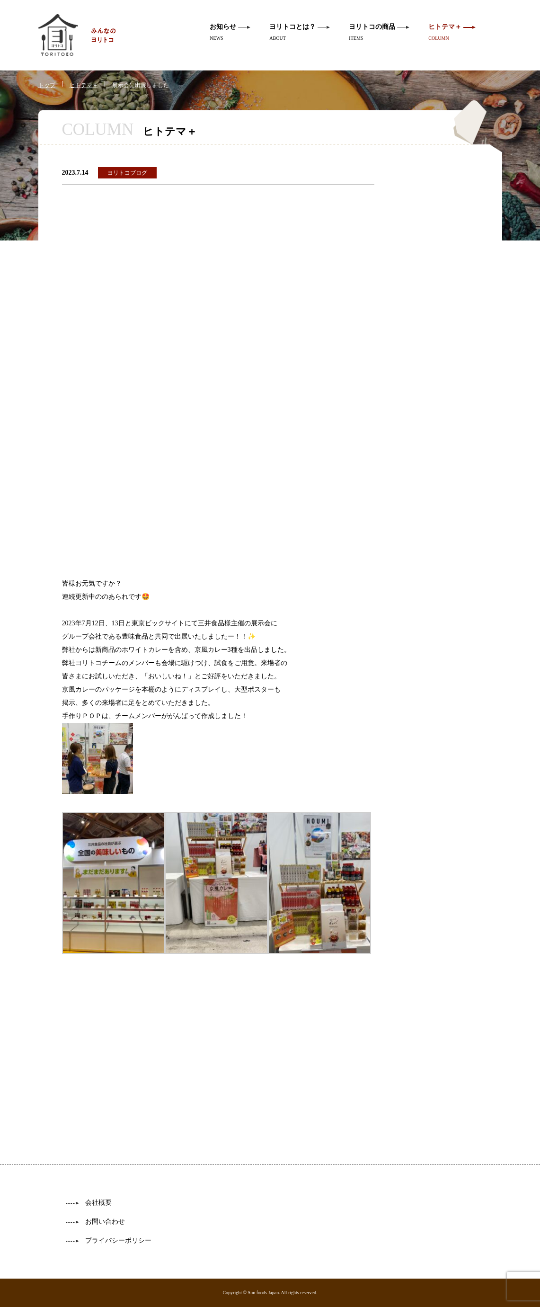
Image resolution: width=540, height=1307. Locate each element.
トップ (46, 85)
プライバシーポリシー (118, 1240)
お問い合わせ (105, 1221)
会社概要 (98, 1202)
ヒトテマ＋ (84, 85)
